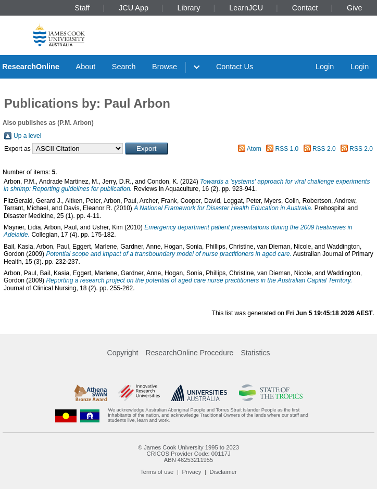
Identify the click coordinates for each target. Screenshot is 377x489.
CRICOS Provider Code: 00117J (188, 454)
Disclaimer (223, 472)
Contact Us (234, 66)
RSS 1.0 (287, 148)
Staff (82, 8)
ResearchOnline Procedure (190, 353)
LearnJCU (246, 8)
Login (325, 66)
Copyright (123, 353)
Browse (164, 66)
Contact (305, 8)
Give (354, 8)
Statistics (255, 353)
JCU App (133, 8)
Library (189, 8)
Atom (254, 148)
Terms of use (156, 472)
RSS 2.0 (324, 148)
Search (124, 66)
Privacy (192, 472)
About (86, 66)
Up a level (27, 135)
